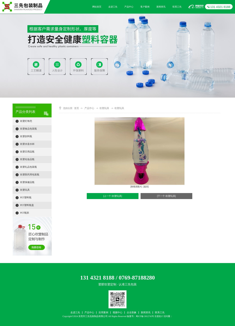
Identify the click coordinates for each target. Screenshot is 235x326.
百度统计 (159, 316)
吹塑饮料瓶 (26, 136)
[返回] (146, 186)
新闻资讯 (160, 6)
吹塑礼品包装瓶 (28, 167)
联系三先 (177, 6)
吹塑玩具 (25, 190)
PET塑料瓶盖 (27, 205)
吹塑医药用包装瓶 (29, 174)
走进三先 (112, 6)
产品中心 (128, 6)
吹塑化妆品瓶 (27, 159)
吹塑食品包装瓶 (28, 128)
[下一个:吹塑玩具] (166, 196)
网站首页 (96, 6)
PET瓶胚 (24, 212)
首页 (76, 108)
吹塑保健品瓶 (27, 182)
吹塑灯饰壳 (26, 121)
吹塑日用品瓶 (27, 151)
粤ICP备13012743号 (145, 316)
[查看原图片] (136, 186)
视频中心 (117, 312)
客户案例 (144, 6)
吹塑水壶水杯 (27, 144)
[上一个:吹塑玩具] (112, 196)
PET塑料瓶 (25, 197)
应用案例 (103, 312)
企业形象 (131, 312)
